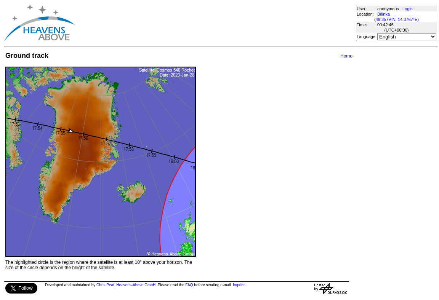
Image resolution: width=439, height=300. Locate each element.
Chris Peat (105, 285)
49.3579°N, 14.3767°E (397, 19)
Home (346, 56)
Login (407, 8)
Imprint (239, 285)
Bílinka (383, 14)
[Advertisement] (215, 23)
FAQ (189, 285)
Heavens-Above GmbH (135, 285)
